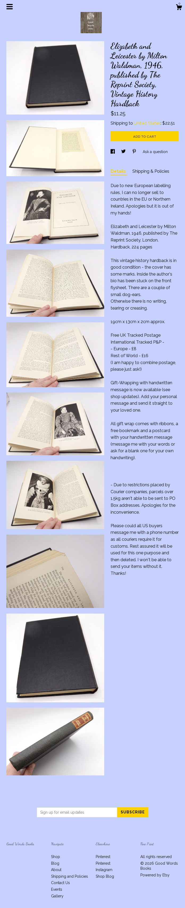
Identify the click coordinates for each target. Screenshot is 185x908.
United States (147, 123)
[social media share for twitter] (124, 152)
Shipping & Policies (150, 171)
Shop (55, 857)
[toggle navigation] (9, 6)
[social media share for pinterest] (134, 152)
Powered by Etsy (155, 875)
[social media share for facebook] (113, 152)
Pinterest (103, 857)
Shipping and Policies (69, 876)
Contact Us (60, 883)
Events (56, 889)
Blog (55, 863)
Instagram (104, 870)
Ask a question (155, 152)
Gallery (57, 896)
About (56, 870)
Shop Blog (105, 876)
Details (119, 171)
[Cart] (179, 8)
